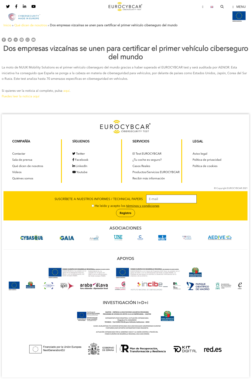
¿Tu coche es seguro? (147, 159)
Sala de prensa (22, 159)
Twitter (78, 153)
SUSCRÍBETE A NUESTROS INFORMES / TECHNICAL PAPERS (126, 199)
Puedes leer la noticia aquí (20, 96)
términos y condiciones (142, 206)
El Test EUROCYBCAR (146, 153)
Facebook (80, 159)
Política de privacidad (207, 159)
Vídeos (17, 172)
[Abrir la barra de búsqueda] (222, 7)
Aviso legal (200, 153)
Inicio (7, 25)
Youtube (80, 172)
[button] (238, 7)
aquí (66, 90)
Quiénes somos (22, 178)
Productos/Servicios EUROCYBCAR (156, 172)
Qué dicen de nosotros (30, 25)
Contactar (18, 153)
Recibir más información (148, 178)
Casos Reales (141, 166)
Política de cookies (205, 166)
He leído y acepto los (125, 206)
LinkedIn (79, 166)
